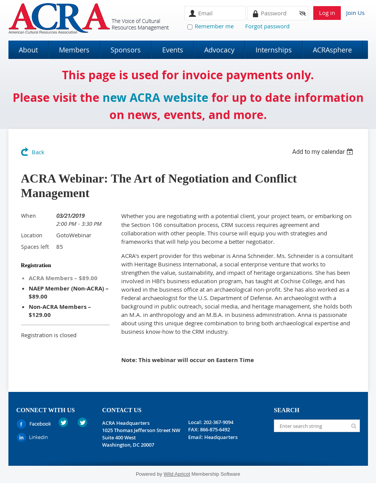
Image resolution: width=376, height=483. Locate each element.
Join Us (355, 12)
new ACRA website (155, 97)
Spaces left (35, 246)
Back (38, 152)
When (28, 215)
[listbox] (323, 152)
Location (31, 235)
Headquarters (221, 437)
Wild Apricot (177, 474)
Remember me (214, 26)
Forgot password (267, 26)
